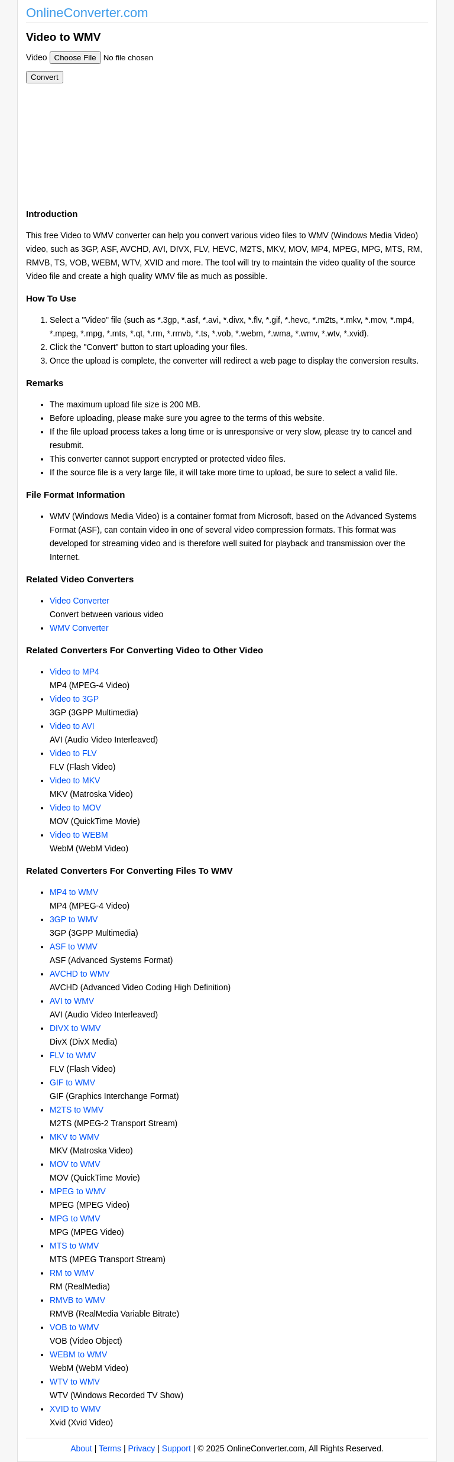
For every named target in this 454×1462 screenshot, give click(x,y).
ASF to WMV (74, 946)
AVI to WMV (72, 1001)
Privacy (141, 1448)
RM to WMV (72, 1273)
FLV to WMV (73, 1055)
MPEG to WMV (78, 1191)
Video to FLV (73, 753)
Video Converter (79, 600)
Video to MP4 (74, 671)
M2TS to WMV (76, 1109)
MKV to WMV (74, 1137)
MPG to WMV (75, 1218)
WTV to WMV (75, 1381)
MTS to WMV (74, 1245)
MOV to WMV (75, 1164)
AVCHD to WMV (80, 973)
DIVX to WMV (75, 1028)
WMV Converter (79, 628)
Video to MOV (75, 807)
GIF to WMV (72, 1082)
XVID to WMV (75, 1409)
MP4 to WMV (74, 892)
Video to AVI (72, 726)
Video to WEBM (79, 834)
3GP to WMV (74, 919)
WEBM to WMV (78, 1354)
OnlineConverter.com (87, 12)
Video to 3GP (74, 699)
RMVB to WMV (77, 1300)
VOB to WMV (74, 1327)
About (81, 1448)
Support (176, 1448)
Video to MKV (75, 780)
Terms (110, 1448)
